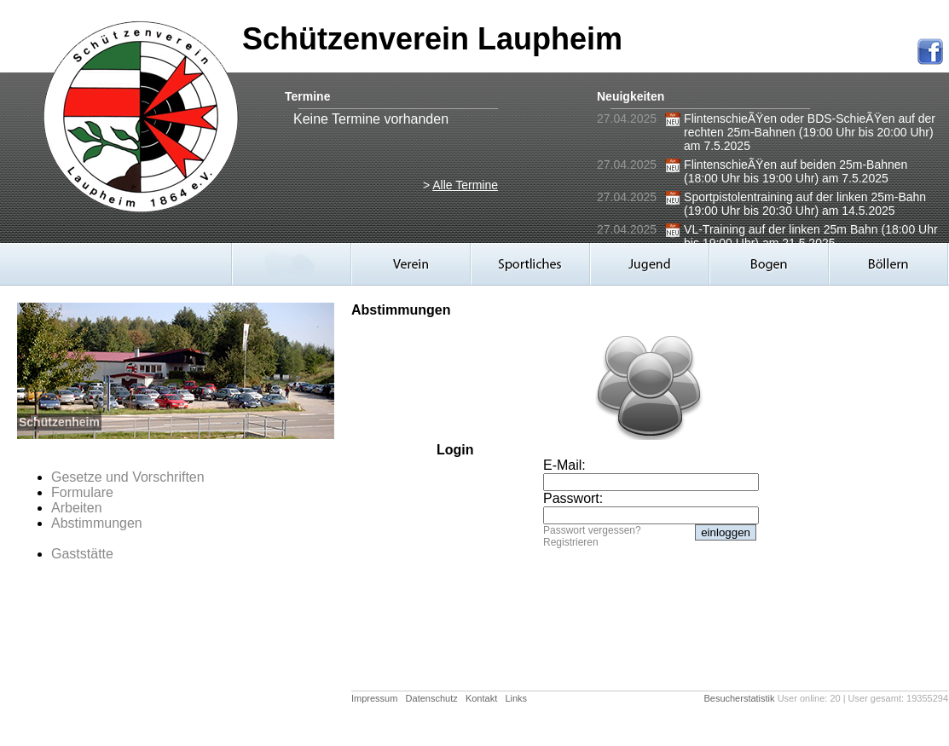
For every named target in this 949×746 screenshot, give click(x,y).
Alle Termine (465, 185)
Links (516, 698)
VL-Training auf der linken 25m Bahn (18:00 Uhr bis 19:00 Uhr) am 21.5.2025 (811, 236)
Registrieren (571, 542)
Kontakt (481, 698)
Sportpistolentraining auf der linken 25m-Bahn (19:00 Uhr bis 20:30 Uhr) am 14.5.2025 (805, 203)
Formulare (82, 492)
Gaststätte (82, 553)
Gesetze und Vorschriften (128, 477)
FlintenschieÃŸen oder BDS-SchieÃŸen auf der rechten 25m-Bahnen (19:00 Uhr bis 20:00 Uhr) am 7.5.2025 (809, 132)
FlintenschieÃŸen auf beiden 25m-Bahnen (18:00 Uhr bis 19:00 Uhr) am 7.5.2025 (795, 171)
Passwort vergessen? (592, 530)
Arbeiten (76, 507)
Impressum (374, 698)
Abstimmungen (96, 523)
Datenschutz (432, 698)
